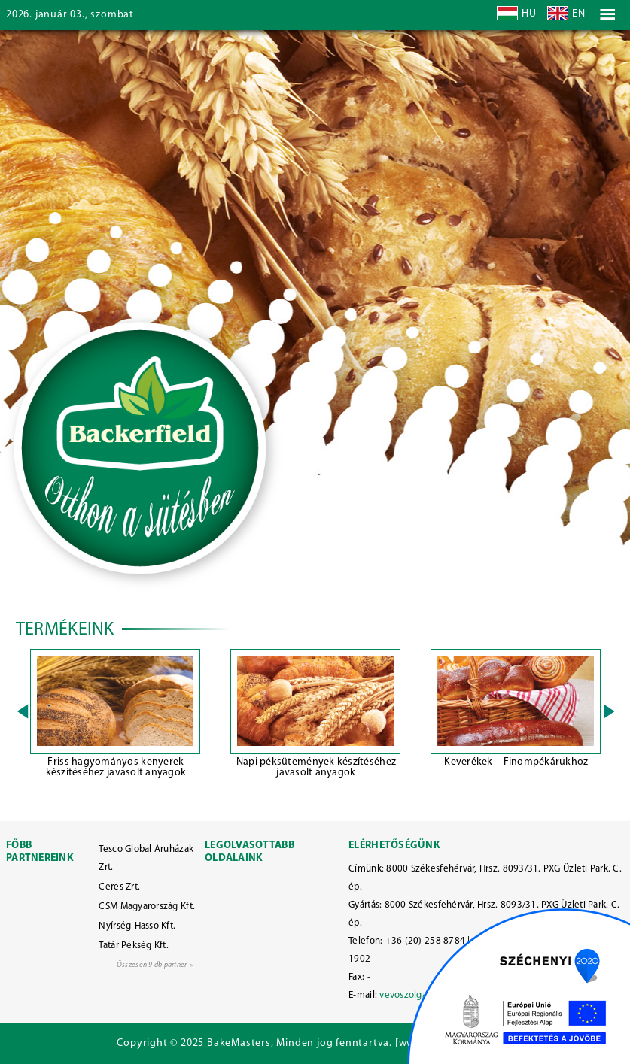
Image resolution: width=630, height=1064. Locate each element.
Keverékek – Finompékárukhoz (516, 762)
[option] (116, 716)
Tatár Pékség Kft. (134, 945)
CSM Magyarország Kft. (147, 906)
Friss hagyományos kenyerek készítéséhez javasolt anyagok (116, 767)
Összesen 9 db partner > (155, 965)
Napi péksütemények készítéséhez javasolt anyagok (316, 767)
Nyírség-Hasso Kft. (137, 926)
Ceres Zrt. (119, 887)
